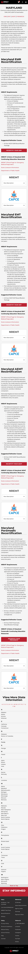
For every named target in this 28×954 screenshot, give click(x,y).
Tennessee (4, 855)
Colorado (3, 726)
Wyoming (4, 883)
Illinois (3, 762)
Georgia (3, 748)
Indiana (3, 764)
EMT (9, 16)
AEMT (14, 16)
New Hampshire (6, 809)
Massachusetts (5, 790)
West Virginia (5, 879)
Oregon (3, 829)
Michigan (4, 792)
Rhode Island (5, 841)
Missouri (3, 798)
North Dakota (5, 819)
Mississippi (4, 796)
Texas (3, 857)
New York (4, 815)
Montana (4, 800)
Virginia (3, 871)
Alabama (3, 712)
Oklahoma (4, 827)
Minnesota (4, 794)
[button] (26, 2)
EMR (5, 16)
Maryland (4, 788)
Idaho (3, 760)
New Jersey (4, 811)
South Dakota (5, 849)
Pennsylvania (5, 835)
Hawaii (3, 754)
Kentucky (4, 774)
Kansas (3, 772)
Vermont (3, 869)
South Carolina (5, 847)
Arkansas (3, 718)
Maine (3, 786)
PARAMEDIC (20, 16)
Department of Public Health (10, 170)
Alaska (3, 714)
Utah (2, 863)
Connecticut (4, 728)
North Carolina (5, 817)
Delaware (4, 734)
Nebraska (4, 806)
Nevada (3, 808)
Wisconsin (4, 881)
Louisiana (4, 780)
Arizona (3, 716)
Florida (3, 742)
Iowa (2, 766)
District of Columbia (7, 736)
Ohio (2, 825)
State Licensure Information (10, 167)
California (4, 724)
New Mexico (4, 813)
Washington (4, 877)
